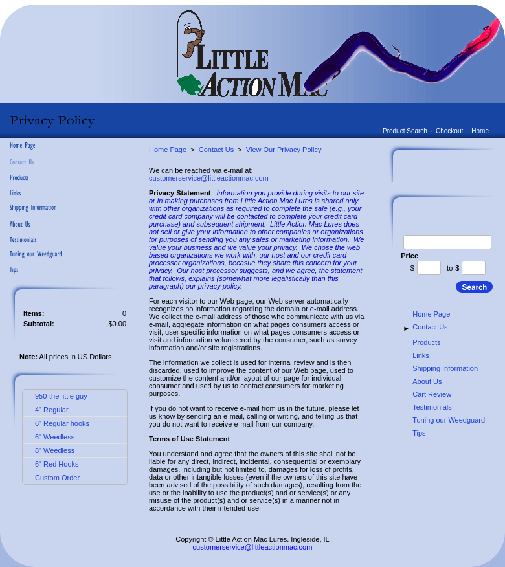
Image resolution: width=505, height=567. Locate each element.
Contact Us (216, 149)
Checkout (449, 131)
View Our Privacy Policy (284, 149)
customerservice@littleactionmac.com (209, 178)
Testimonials (432, 407)
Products (426, 342)
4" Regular (52, 410)
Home (480, 131)
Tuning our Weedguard (448, 420)
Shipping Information (445, 368)
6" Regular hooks (62, 423)
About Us (427, 381)
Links (420, 355)
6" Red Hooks (57, 464)
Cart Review (431, 394)
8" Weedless (54, 450)
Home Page (167, 149)
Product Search (405, 131)
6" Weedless (54, 437)
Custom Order (57, 478)
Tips (418, 433)
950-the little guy (61, 396)
